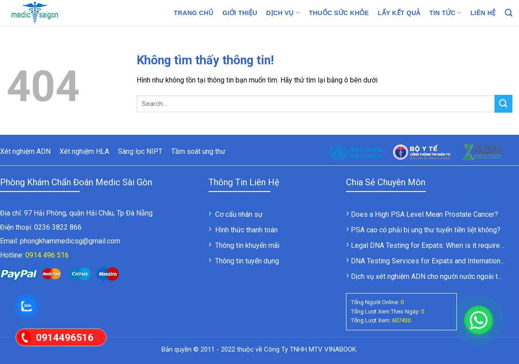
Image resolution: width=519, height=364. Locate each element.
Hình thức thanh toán (246, 230)
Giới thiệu (239, 12)
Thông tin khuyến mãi (247, 245)
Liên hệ (483, 12)
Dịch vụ (283, 12)
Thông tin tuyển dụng (247, 261)
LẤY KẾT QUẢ (399, 12)
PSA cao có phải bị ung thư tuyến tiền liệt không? (425, 230)
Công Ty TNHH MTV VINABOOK (310, 349)
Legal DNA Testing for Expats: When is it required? (429, 245)
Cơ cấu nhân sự (239, 214)
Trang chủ (194, 12)
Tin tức (445, 12)
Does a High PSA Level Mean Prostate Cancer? (424, 214)
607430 (401, 320)
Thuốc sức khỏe (339, 12)
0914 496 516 (47, 255)
